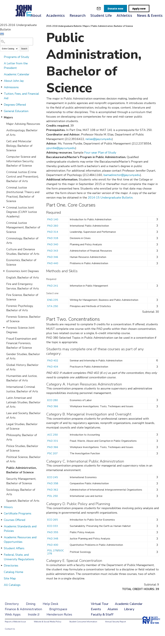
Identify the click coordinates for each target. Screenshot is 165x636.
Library (129, 609)
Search (24, 49)
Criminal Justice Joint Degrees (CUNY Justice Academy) (21, 212)
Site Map (10, 578)
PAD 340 (52, 244)
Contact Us (10, 629)
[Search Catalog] (16, 41)
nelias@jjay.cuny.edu (98, 139)
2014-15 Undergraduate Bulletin (110, 197)
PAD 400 (52, 545)
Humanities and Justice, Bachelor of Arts (21, 378)
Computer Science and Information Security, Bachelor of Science (21, 161)
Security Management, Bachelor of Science (21, 481)
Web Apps (13, 614)
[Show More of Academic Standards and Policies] (1, 526)
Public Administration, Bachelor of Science (21, 470)
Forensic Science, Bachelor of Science (23, 319)
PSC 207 (52, 453)
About (36, 15)
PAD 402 (52, 360)
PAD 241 (52, 286)
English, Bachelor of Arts (22, 277)
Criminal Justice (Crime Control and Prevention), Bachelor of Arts (22, 176)
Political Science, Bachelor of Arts (23, 459)
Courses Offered (14, 520)
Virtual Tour (99, 604)
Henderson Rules (59, 614)
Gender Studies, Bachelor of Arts (23, 356)
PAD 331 (52, 441)
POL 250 (52, 496)
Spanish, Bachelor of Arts (22, 501)
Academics (55, 15)
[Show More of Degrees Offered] (1, 104)
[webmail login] (98, 8)
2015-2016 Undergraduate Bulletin (64, 26)
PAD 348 (52, 538)
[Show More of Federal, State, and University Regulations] (1, 554)
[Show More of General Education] (1, 111)
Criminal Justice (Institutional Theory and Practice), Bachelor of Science (22, 194)
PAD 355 (52, 532)
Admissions (11, 87)
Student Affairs (14, 548)
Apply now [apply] (139, 8)
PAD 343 (52, 251)
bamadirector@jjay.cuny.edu (121, 175)
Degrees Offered (15, 105)
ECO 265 (52, 520)
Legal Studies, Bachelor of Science (22, 426)
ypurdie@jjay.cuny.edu (60, 148)
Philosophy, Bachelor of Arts (21, 437)
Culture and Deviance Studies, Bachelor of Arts (22, 251)
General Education (16, 111)
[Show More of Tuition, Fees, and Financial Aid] (1, 93)
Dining (30, 604)
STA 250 (52, 306)
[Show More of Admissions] (1, 87)
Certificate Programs (17, 513)
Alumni (112, 609)
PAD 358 (52, 483)
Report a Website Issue (15, 621)
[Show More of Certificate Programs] (1, 513)
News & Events (150, 15)
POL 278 (52, 550)
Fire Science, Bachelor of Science (22, 297)
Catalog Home (13, 572)
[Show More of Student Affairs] (1, 548)
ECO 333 (52, 526)
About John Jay (14, 81)
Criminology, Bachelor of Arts (22, 240)
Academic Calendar (16, 74)
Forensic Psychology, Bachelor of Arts (19, 308)
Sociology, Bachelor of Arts (20, 492)
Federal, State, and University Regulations (19, 557)
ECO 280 (52, 400)
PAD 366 (52, 406)
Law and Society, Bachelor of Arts (23, 415)
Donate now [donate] (115, 8)
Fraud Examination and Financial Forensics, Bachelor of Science (21, 343)
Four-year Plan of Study (100, 152)
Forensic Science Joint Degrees (20, 330)
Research (78, 15)
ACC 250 (52, 435)
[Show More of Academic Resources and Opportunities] (1, 537)
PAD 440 (52, 263)
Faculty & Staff (102, 614)
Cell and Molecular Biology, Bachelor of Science (19, 145)
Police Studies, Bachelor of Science (22, 448)
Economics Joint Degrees (22, 271)
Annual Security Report (115, 621)
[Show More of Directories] (1, 565)
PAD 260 (52, 226)
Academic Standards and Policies (20, 528)
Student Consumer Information (83, 621)
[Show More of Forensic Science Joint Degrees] (4, 327)
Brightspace (58, 609)
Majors (8, 117)
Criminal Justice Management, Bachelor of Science (23, 227)
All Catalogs (12, 585)
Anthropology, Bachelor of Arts (22, 132)
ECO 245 (52, 477)
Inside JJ (33, 614)
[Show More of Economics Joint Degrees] (4, 271)
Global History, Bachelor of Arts (22, 367)
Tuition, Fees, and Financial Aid (21, 96)
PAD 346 (52, 257)
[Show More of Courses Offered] (1, 519)
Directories (11, 565)
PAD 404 (52, 366)
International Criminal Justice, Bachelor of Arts (22, 389)
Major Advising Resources (23, 124)
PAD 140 (52, 219)
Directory (12, 604)
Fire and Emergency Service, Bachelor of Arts (22, 286)
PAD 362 (52, 490)
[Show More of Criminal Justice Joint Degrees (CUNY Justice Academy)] (4, 207)
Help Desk (50, 604)
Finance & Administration (23, 609)
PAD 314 (52, 232)
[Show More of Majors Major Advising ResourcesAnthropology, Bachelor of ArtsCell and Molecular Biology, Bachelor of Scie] (1, 117)
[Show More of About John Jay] (1, 80)
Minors (8, 507)
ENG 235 (52, 300)
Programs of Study (16, 57)
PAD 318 (52, 238)
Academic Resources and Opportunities (20, 539)
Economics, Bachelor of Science (21, 262)
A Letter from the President (16, 65)
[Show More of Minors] (1, 507)
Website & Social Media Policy (47, 621)
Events (96, 609)
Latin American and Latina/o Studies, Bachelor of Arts (23, 402)
